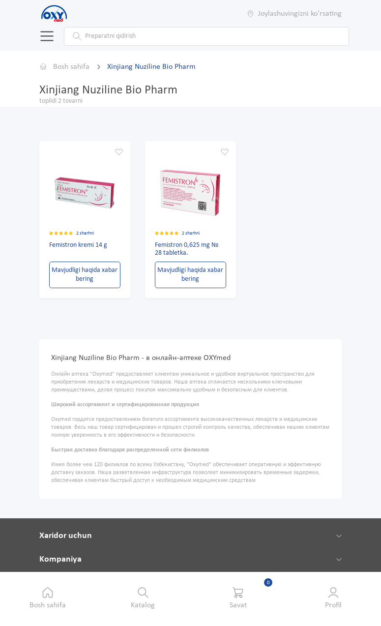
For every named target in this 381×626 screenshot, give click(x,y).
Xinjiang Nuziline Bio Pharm (151, 66)
